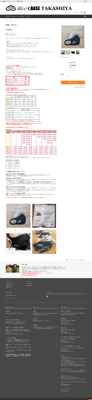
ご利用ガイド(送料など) (11, 16)
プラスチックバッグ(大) (12, 81)
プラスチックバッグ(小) (12, 79)
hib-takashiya (3, 397)
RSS (7, 292)
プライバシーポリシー (10, 296)
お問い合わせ (21, 16)
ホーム (7, 20)
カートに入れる (72, 82)
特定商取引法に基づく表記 (80, 87)
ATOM (9, 292)
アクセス (28, 16)
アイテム (11, 20)
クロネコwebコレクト (65, 388)
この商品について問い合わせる (71, 259)
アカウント (88, 1)
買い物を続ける (82, 259)
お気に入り (73, 67)
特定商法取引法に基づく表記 (12, 293)
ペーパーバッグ (10, 83)
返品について (82, 85)
